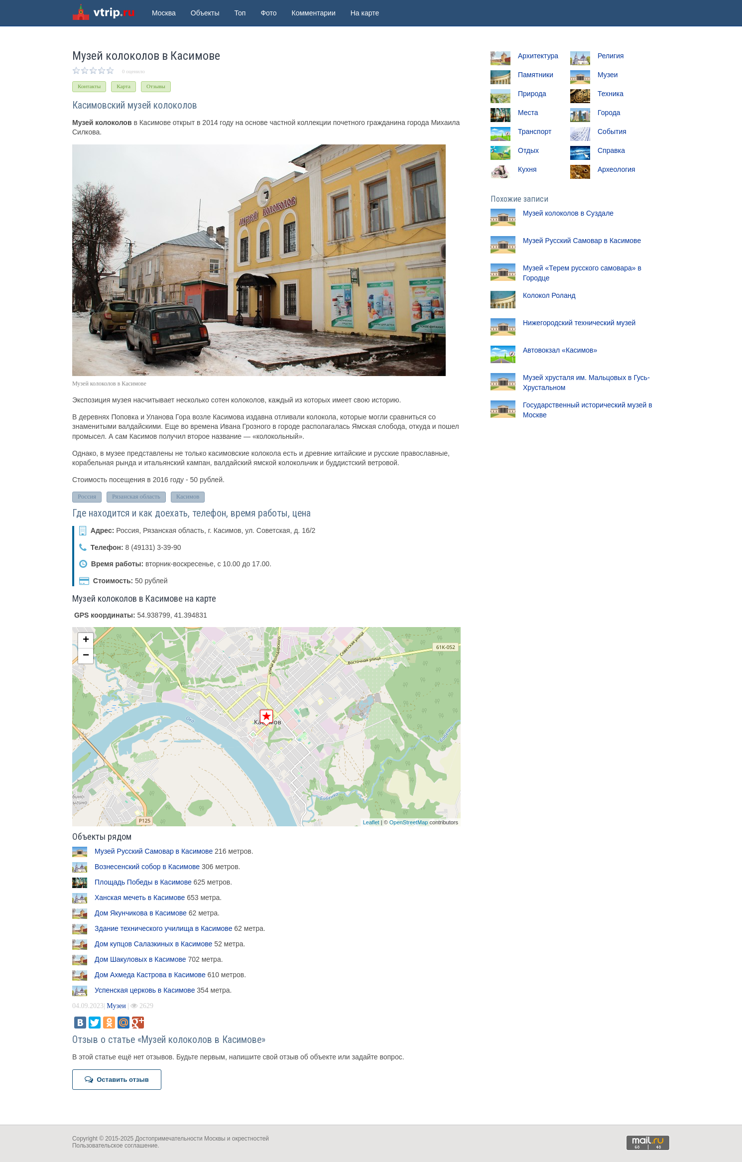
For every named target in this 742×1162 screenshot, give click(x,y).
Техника (610, 94)
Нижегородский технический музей (579, 323)
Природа (532, 94)
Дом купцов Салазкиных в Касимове (153, 944)
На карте (365, 13)
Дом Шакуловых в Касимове (140, 959)
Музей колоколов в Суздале (568, 213)
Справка (611, 150)
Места (528, 113)
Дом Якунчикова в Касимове (141, 913)
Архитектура (538, 56)
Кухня (527, 169)
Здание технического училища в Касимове (163, 928)
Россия (87, 496)
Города (609, 113)
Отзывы (155, 86)
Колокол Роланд (549, 295)
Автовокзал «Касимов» (560, 350)
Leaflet (371, 822)
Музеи (116, 1006)
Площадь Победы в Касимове (143, 882)
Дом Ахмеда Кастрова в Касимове (150, 975)
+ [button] (86, 640)
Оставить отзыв (117, 1079)
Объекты (205, 13)
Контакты (89, 86)
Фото (268, 13)
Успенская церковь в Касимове (145, 990)
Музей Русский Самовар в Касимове (154, 851)
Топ (240, 13)
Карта (123, 86)
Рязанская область (136, 496)
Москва (164, 13)
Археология (616, 169)
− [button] (86, 655)
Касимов (187, 496)
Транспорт (534, 131)
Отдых (528, 150)
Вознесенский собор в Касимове (147, 867)
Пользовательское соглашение (114, 1145)
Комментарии (314, 13)
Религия (611, 56)
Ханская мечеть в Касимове (140, 898)
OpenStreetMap (408, 822)
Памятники (535, 75)
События (612, 131)
